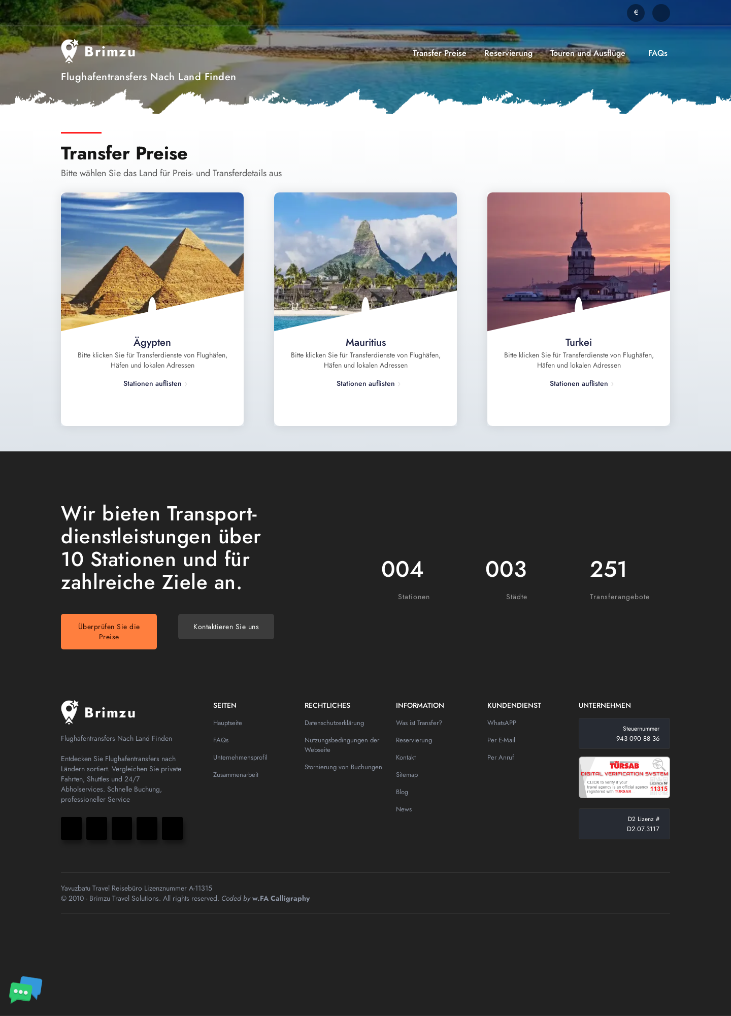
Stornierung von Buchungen (343, 767)
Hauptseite (227, 723)
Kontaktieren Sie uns (226, 626)
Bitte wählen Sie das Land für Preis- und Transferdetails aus (171, 173)
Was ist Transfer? (419, 723)
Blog (402, 792)
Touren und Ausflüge (587, 53)
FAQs (658, 53)
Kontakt (406, 757)
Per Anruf (500, 757)
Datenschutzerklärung (334, 723)
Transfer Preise (440, 53)
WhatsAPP (501, 723)
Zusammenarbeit (235, 774)
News (404, 809)
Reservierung (508, 53)
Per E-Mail (501, 740)
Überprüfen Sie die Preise (109, 631)
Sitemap (407, 774)
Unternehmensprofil (240, 757)
